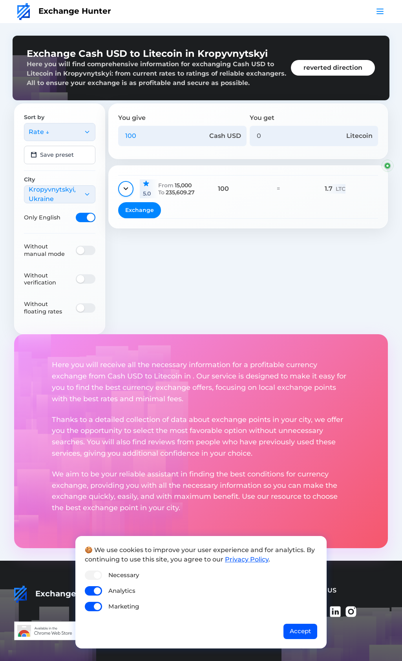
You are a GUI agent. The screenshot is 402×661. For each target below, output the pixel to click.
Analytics (121, 590)
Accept (300, 631)
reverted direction (332, 67)
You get (262, 117)
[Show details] (125, 189)
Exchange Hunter (64, 11)
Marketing (123, 606)
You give (132, 117)
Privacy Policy (247, 559)
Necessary (123, 575)
